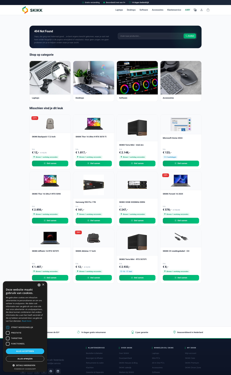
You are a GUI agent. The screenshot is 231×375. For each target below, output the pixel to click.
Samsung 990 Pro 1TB (86, 202)
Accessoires (157, 10)
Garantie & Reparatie (95, 372)
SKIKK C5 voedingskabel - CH (176, 251)
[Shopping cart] (208, 10)
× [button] (43, 285)
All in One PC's (158, 363)
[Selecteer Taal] (195, 10)
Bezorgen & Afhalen (94, 358)
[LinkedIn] (58, 371)
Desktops (131, 10)
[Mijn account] (201, 10)
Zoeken (189, 36)
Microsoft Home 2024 (172, 138)
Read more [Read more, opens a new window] (26, 321)
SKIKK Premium (192, 363)
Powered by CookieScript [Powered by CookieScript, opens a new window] (25, 369)
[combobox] (39, 284)
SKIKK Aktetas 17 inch (86, 251)
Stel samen (50, 163)
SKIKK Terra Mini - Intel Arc (131, 145)
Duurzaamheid (125, 358)
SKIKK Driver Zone (193, 367)
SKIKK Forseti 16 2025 (173, 194)
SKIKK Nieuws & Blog (128, 363)
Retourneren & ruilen (95, 363)
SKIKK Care (190, 358)
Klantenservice (174, 10)
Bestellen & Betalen (94, 353)
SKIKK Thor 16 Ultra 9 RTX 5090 (46, 194)
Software (144, 10)
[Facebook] (51, 371)
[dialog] (25, 326)
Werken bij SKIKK (126, 372)
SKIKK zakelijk (125, 367)
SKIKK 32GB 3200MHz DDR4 (132, 202)
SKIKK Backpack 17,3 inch (44, 136)
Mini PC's (156, 358)
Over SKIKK (124, 353)
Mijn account (190, 353)
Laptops (119, 10)
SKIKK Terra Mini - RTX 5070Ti (133, 259)
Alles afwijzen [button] (25, 358)
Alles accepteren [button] (25, 351)
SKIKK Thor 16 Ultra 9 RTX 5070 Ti (91, 136)
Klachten (90, 367)
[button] (25, 365)
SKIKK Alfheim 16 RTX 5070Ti (45, 251)
